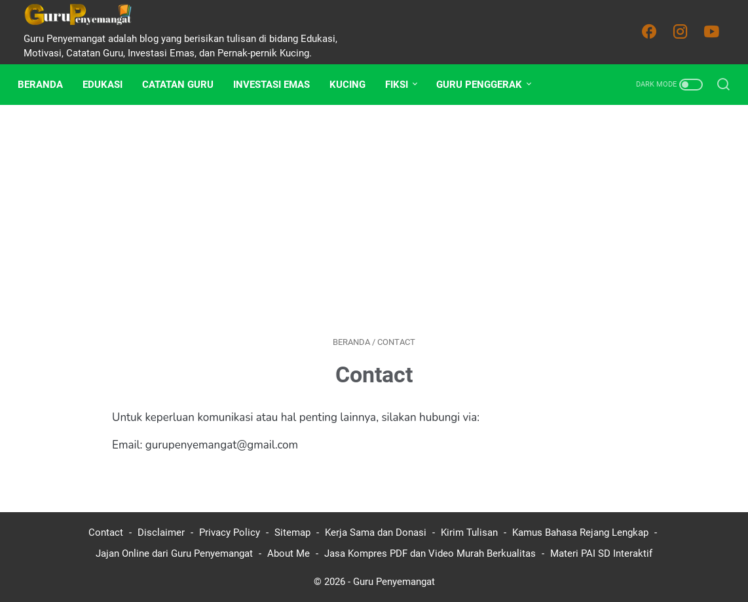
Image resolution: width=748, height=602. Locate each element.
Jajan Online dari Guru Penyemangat (174, 553)
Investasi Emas (277, 84)
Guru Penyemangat (394, 582)
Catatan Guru (183, 84)
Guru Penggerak (485, 84)
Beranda (46, 84)
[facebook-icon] (653, 32)
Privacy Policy (229, 532)
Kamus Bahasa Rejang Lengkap (580, 532)
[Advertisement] (374, 220)
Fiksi (402, 84)
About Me (288, 553)
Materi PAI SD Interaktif (601, 553)
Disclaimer (161, 532)
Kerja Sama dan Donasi (375, 532)
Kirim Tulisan (469, 532)
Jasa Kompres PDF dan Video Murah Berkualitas (430, 553)
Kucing (353, 84)
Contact (105, 532)
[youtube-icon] (714, 32)
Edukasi (108, 84)
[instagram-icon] (684, 32)
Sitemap (292, 532)
